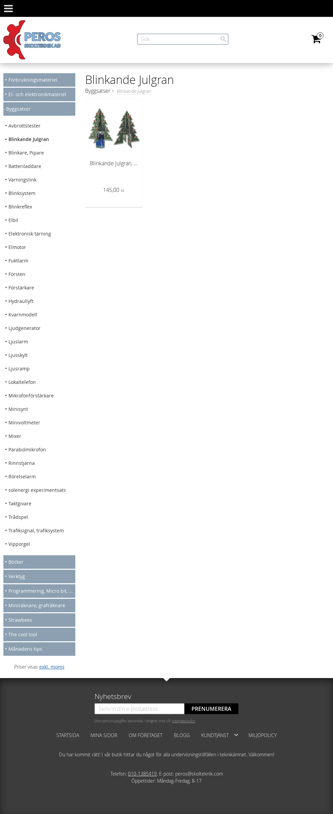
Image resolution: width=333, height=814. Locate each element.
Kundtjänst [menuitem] (215, 735)
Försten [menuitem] (16, 274)
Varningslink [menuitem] (22, 179)
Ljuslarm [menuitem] (18, 341)
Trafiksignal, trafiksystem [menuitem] (36, 530)
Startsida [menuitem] (67, 735)
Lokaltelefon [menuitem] (22, 382)
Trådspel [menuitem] (18, 517)
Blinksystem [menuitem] (21, 193)
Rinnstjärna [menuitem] (21, 463)
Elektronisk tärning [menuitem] (29, 233)
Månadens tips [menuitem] (25, 649)
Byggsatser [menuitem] (18, 109)
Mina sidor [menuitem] (104, 735)
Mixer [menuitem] (14, 436)
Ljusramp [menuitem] (19, 368)
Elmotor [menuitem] (17, 247)
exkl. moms (52, 667)
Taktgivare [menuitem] (19, 503)
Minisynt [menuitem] (18, 409)
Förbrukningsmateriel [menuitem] (32, 80)
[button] (236, 734)
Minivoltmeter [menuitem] (24, 422)
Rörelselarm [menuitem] (22, 476)
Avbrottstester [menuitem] (24, 125)
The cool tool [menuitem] (22, 634)
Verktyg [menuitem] (16, 576)
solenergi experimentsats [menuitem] (37, 490)
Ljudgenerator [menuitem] (24, 328)
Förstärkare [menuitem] (21, 287)
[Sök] (223, 39)
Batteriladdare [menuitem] (24, 166)
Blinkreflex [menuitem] (20, 206)
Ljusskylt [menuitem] (18, 355)
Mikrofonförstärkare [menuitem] (31, 395)
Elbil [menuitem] (13, 220)
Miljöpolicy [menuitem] (263, 735)
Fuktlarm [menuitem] (18, 260)
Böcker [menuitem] (16, 562)
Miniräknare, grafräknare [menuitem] (36, 605)
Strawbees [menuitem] (20, 620)
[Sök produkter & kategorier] (182, 39)
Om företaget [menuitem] (145, 735)
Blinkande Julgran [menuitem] (28, 139)
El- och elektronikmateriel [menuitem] (37, 94)
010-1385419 (142, 773)
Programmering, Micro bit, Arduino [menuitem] (41, 591)
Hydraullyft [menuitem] (20, 301)
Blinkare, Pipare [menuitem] (26, 152)
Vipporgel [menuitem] (19, 544)
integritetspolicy (183, 721)
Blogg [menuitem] (182, 735)
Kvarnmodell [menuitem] (22, 314)
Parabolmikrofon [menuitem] (27, 449)
